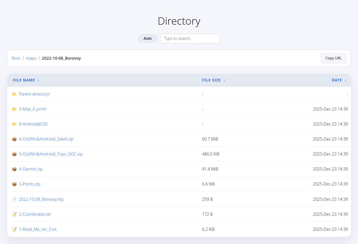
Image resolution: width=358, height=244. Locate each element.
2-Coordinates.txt (35, 214)
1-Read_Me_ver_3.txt (38, 229)
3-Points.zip (29, 184)
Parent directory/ (34, 94)
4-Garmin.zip (30, 169)
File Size (211, 80)
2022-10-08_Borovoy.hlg (41, 199)
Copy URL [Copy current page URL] (333, 58)
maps (31, 58)
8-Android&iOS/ (33, 124)
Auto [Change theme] (147, 38)
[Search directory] (190, 39)
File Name (24, 80)
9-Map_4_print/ (33, 109)
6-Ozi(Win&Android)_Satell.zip (46, 139)
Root (16, 58)
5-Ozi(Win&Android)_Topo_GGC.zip (51, 154)
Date (337, 80)
